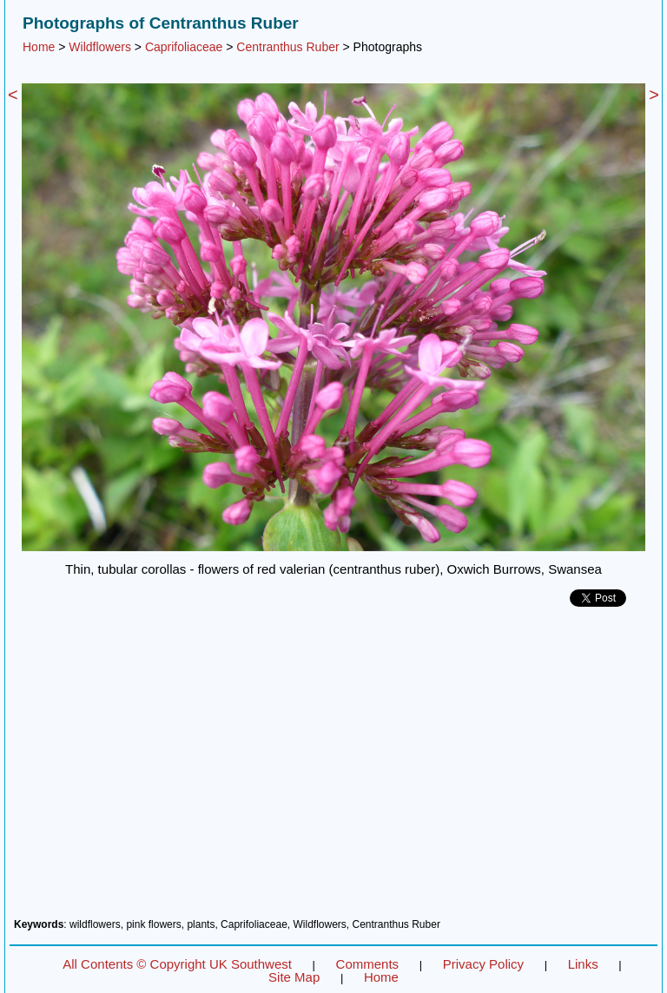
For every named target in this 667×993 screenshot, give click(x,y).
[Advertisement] (333, 769)
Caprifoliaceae (184, 47)
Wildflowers (100, 47)
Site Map (294, 977)
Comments (368, 964)
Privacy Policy (483, 964)
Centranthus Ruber (287, 47)
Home (39, 47)
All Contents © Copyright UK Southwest (177, 964)
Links (583, 964)
